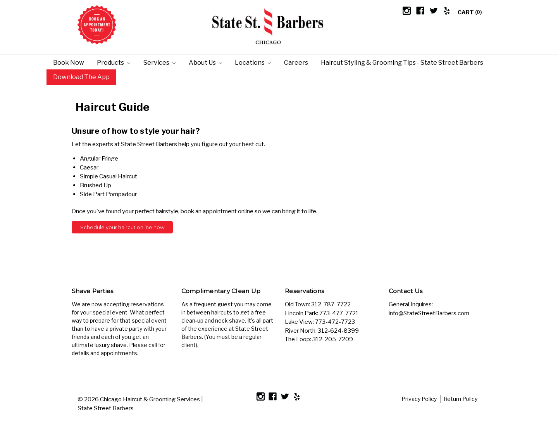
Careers (296, 62)
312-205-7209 (332, 339)
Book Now (68, 62)
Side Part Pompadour (108, 194)
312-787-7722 (331, 304)
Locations (253, 62)
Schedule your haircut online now (122, 227)
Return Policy (460, 399)
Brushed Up (95, 185)
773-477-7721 (339, 313)
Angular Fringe (99, 158)
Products (113, 62)
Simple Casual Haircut (108, 176)
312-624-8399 (338, 330)
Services (159, 62)
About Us (205, 62)
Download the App (81, 77)
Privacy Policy (419, 399)
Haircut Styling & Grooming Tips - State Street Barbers (402, 62)
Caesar (89, 167)
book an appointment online (217, 211)
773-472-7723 (335, 321)
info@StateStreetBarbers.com (429, 313)
